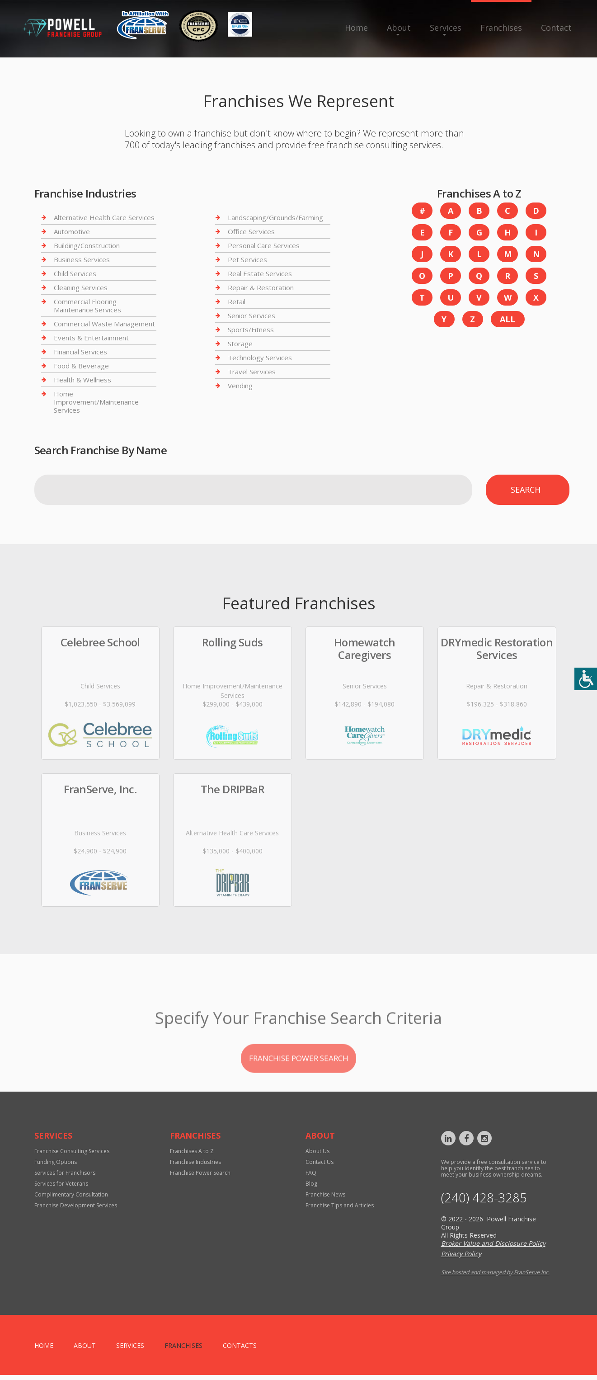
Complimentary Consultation (71, 1198)
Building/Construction (87, 245)
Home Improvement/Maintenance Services (96, 401)
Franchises (501, 27)
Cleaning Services (81, 287)
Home (356, 27)
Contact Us (320, 1166)
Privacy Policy (461, 1258)
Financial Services (80, 351)
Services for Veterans (61, 1188)
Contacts (240, 1350)
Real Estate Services (260, 273)
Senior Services (251, 315)
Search (526, 489)
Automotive (72, 231)
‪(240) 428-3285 (487, 1202)
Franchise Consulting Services (71, 1155)
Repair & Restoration (261, 287)
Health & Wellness (82, 379)
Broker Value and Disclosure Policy (493, 1248)
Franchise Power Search (200, 1177)
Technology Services (260, 357)
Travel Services (252, 371)
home (43, 1350)
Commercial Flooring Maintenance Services (87, 305)
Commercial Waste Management (104, 323)
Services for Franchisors (64, 1177)
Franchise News (325, 1198)
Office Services (251, 231)
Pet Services (247, 259)
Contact (556, 27)
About (399, 27)
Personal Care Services (264, 245)
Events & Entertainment (91, 337)
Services (445, 27)
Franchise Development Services (75, 1209)
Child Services (75, 273)
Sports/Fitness (251, 329)
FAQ (311, 1177)
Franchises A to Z (192, 1155)
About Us (317, 1155)
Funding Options (55, 1166)
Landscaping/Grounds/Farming (275, 217)
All (507, 319)
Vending (240, 385)
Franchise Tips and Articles (340, 1209)
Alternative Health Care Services (104, 217)
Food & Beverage (81, 365)
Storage (240, 343)
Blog (311, 1188)
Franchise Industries (195, 1166)
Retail (236, 301)
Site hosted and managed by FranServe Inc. (495, 1277)
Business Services (82, 259)
